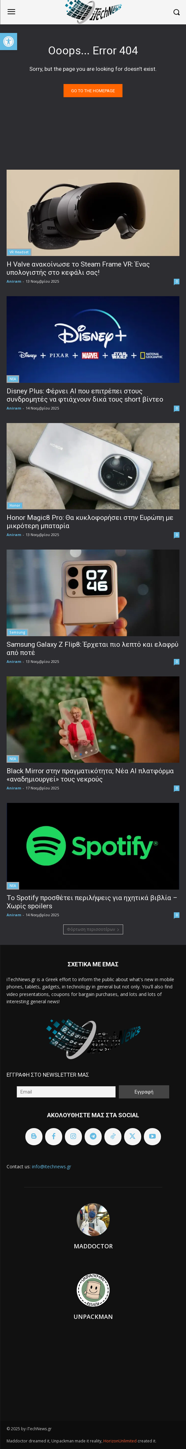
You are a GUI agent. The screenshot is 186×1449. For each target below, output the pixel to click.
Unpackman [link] (93, 1317)
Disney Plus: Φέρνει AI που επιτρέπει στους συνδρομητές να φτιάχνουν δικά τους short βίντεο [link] (85, 395)
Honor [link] (15, 505)
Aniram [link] (14, 281)
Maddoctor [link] (93, 1246)
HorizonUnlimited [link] (120, 1441)
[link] (8, 41)
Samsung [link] (17, 632)
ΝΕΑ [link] (13, 379)
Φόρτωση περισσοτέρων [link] (93, 929)
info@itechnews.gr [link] (51, 1166)
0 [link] (177, 281)
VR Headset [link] (19, 252)
